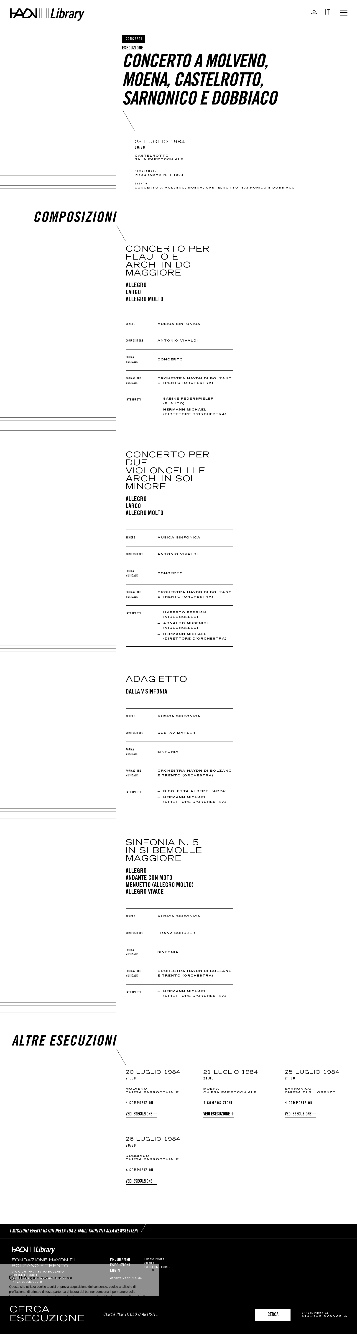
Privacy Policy (154, 1259)
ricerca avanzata (324, 1316)
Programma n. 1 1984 (159, 175)
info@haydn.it (24, 1279)
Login (314, 12)
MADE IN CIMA (132, 1278)
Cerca (273, 1315)
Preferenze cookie (157, 1267)
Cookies (149, 1263)
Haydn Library (47, 14)
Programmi (120, 1260)
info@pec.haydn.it (54, 1279)
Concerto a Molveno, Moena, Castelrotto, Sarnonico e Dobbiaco (215, 188)
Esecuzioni (120, 1265)
